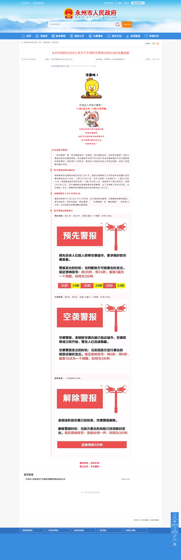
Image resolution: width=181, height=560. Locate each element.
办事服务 (96, 36)
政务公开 (77, 36)
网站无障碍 (108, 3)
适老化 (126, 3)
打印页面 (144, 520)
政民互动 (114, 36)
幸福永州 (152, 36)
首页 (26, 36)
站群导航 (127, 24)
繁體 (120, 3)
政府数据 (133, 36)
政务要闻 (58, 36)
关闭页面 (154, 520)
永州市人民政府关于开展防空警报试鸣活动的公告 (45, 479)
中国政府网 (25, 3)
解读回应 (47, 42)
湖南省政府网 (38, 3)
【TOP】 (136, 520)
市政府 (41, 36)
